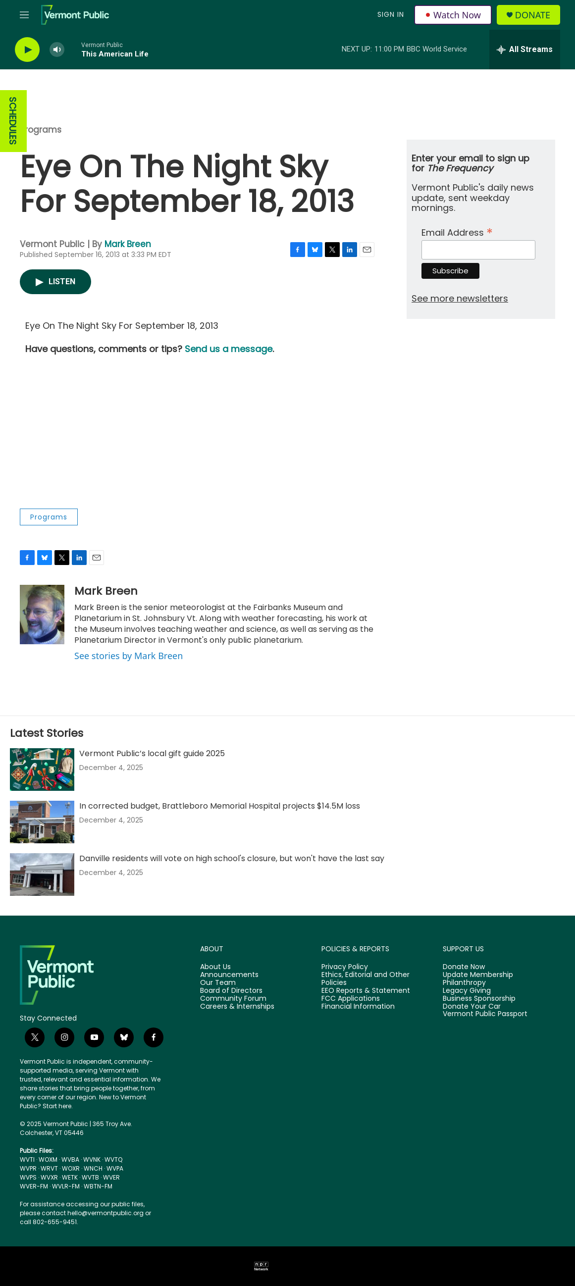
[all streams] (524, 49)
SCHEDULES (12, 121)
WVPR (28, 1168)
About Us (215, 967)
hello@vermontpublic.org (105, 1213)
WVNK (92, 1159)
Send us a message (228, 349)
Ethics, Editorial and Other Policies (365, 979)
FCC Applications (350, 999)
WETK (70, 1177)
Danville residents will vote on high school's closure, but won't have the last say (231, 858)
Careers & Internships (237, 1007)
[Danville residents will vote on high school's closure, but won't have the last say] (42, 874)
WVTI (27, 1159)
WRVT (49, 1168)
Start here (57, 1106)
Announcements (229, 975)
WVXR (49, 1177)
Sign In (390, 14)
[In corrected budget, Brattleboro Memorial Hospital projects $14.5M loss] (42, 822)
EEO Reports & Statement (365, 991)
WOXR (71, 1168)
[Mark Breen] (42, 614)
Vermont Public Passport (485, 1014)
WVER (111, 1177)
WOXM (48, 1159)
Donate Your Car (472, 1007)
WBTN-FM (98, 1186)
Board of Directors (231, 991)
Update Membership (478, 975)
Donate (532, 15)
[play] (27, 49)
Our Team (218, 983)
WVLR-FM (66, 1186)
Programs (40, 130)
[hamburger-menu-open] (24, 15)
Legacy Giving (467, 991)
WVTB (90, 1177)
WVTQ (113, 1159)
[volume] (57, 50)
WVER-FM (34, 1186)
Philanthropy (464, 983)
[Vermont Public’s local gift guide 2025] (42, 769)
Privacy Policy (344, 967)
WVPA (114, 1168)
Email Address (457, 231)
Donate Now (464, 967)
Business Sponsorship (479, 999)
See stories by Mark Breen (128, 656)
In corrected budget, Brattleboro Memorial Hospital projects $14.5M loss (219, 806)
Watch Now (453, 15)
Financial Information (358, 1007)
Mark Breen (128, 244)
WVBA (70, 1159)
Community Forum (233, 999)
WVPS (28, 1177)
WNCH (93, 1168)
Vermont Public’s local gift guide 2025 (152, 753)
